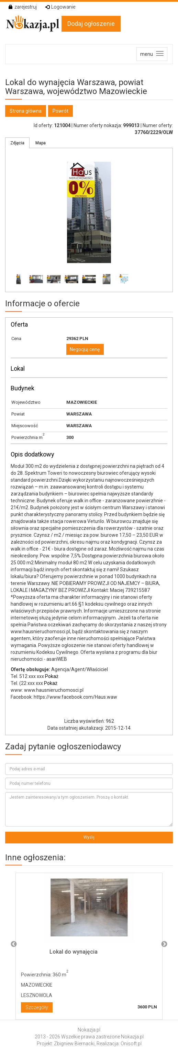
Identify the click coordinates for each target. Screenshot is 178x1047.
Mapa (40, 143)
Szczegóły (36, 1007)
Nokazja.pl (89, 1030)
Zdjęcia (17, 143)
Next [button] (164, 944)
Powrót (60, 111)
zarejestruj (23, 7)
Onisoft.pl (131, 1043)
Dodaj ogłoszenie (91, 23)
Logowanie (60, 7)
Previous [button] (13, 944)
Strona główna (26, 111)
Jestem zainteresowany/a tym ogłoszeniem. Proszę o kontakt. (89, 809)
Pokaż (51, 676)
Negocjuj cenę (85, 349)
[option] (89, 944)
